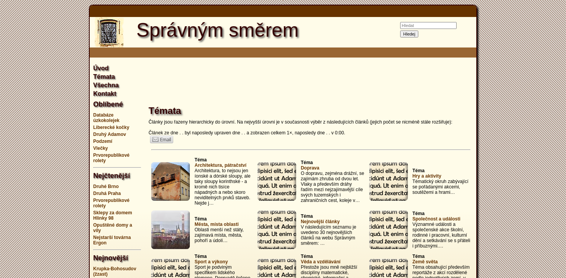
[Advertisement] (51, 139)
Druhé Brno (106, 186)
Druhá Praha (107, 193)
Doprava (310, 168)
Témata (104, 76)
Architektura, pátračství (220, 165)
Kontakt (104, 93)
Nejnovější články (320, 221)
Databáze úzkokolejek (106, 117)
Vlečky (100, 148)
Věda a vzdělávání (321, 261)
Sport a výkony (211, 261)
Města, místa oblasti (216, 224)
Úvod (101, 68)
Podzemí (102, 141)
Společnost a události (436, 219)
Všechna (106, 85)
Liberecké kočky (111, 127)
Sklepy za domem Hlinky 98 (112, 215)
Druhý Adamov (109, 134)
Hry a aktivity (427, 176)
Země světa (425, 261)
